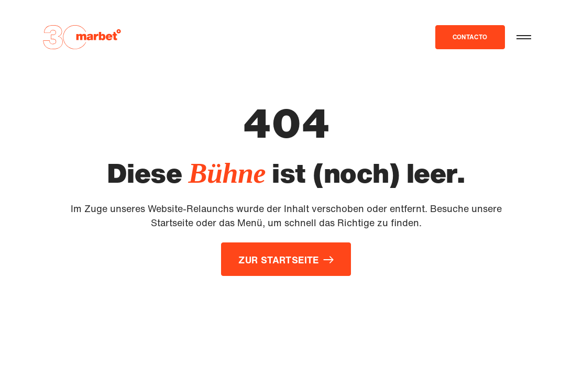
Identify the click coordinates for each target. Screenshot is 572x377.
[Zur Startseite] (82, 37)
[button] (523, 37)
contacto (470, 36)
